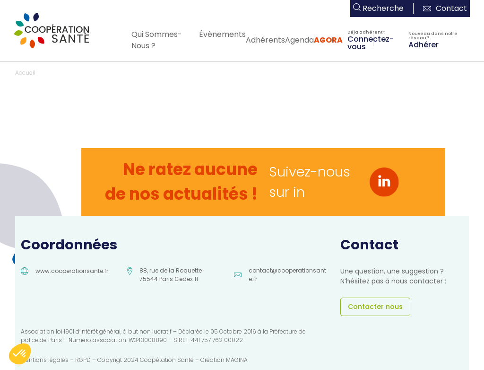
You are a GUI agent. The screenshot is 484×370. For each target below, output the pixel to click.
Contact (445, 8)
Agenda (299, 40)
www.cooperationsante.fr (71, 271)
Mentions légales (45, 360)
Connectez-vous (370, 42)
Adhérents (265, 40)
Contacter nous (375, 306)
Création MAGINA (224, 360)
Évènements (222, 34)
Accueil (25, 73)
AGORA (328, 40)
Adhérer (423, 44)
